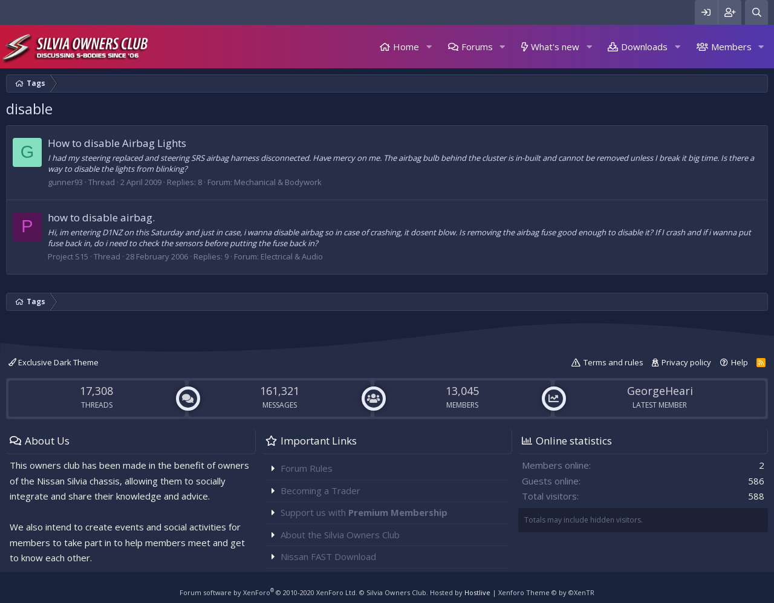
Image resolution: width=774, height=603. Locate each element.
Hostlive (477, 592)
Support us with (364, 512)
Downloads (644, 47)
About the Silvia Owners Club (340, 535)
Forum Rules (307, 468)
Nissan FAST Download (328, 556)
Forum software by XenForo (268, 592)
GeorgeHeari (660, 390)
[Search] (756, 12)
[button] (428, 46)
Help (739, 362)
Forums (477, 47)
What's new (555, 47)
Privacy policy (686, 362)
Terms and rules (613, 362)
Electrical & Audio (292, 256)
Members (731, 47)
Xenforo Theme (546, 592)
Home (406, 47)
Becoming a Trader (320, 490)
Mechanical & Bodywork (278, 182)
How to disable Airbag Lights (117, 143)
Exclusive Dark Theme (53, 362)
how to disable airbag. (101, 217)
